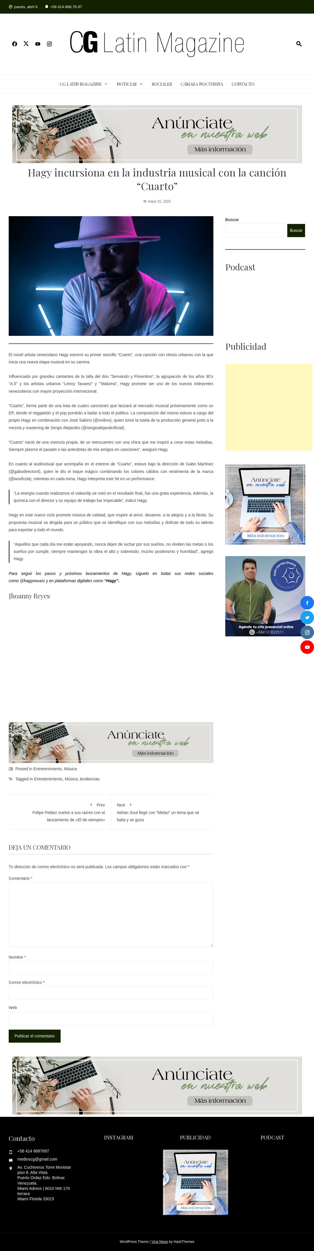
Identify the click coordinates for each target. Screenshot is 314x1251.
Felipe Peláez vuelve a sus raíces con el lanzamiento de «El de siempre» (59, 811)
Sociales (162, 84)
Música (70, 768)
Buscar (232, 219)
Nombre (17, 957)
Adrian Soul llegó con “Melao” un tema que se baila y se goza (162, 811)
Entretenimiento (47, 768)
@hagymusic (32, 580)
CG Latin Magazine (81, 84)
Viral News (159, 1242)
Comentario (20, 878)
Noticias (127, 84)
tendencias (89, 779)
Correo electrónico (27, 982)
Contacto (243, 84)
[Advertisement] (268, 407)
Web (13, 1007)
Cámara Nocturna (202, 84)
